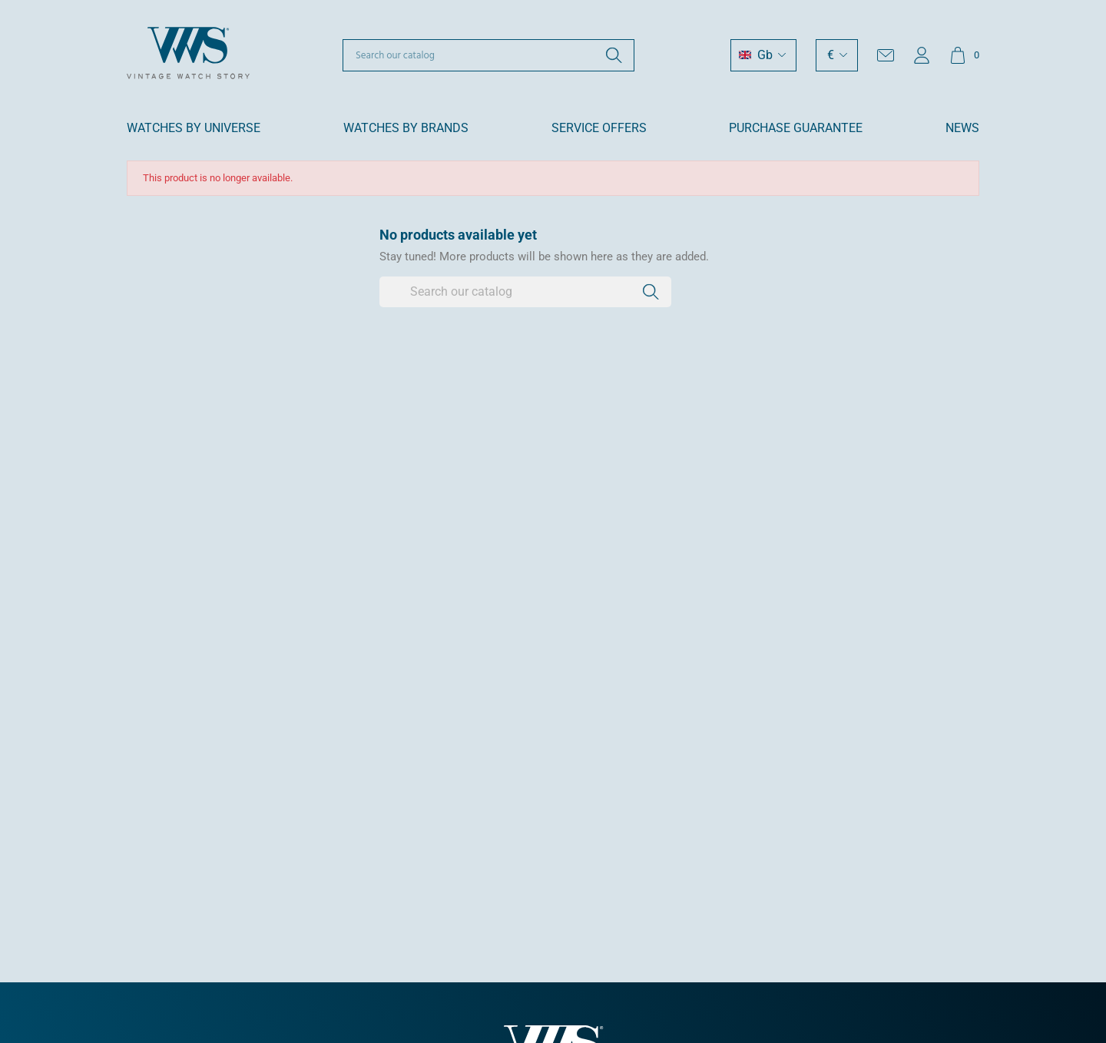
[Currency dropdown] (836, 55)
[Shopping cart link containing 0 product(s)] (964, 55)
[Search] (488, 55)
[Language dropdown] (763, 55)
